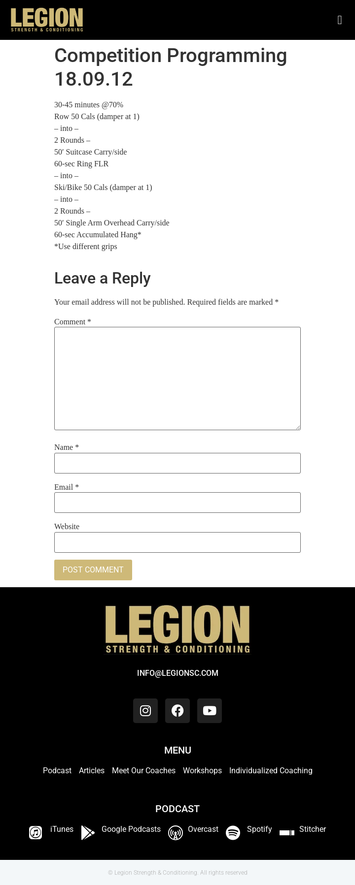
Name (66, 447)
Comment (72, 322)
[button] (339, 20)
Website (66, 527)
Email (66, 487)
